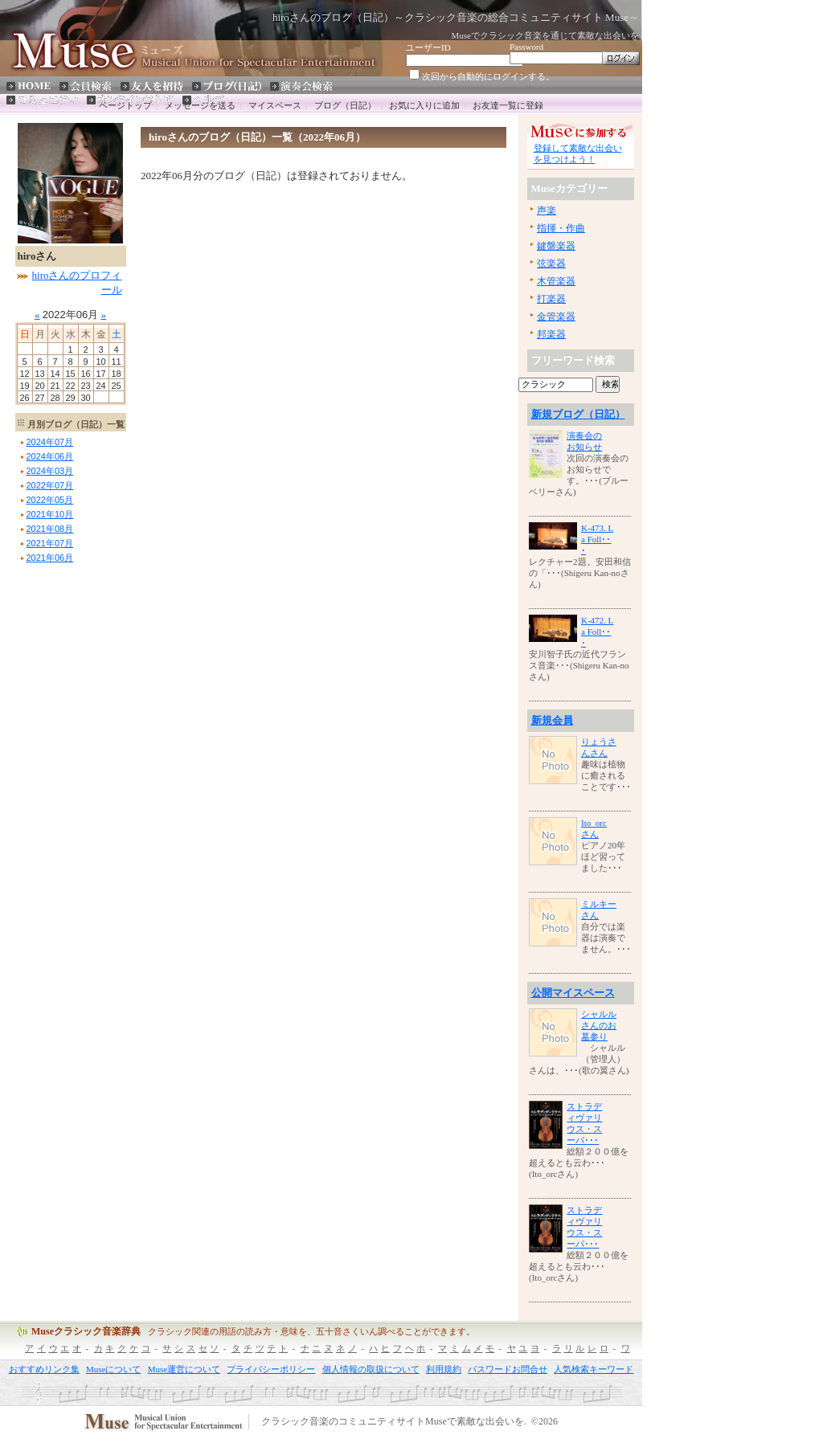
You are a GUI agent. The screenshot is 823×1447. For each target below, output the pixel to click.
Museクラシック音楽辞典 (86, 1331)
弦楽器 (551, 263)
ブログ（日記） (345, 105)
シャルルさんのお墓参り (598, 1025)
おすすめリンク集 (44, 1369)
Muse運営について (184, 1369)
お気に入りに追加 (424, 105)
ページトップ (125, 105)
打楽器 (551, 299)
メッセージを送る (200, 105)
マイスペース (274, 105)
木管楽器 (556, 281)
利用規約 (443, 1369)
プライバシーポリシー (271, 1369)
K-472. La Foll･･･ (597, 631)
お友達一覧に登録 (508, 105)
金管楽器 (556, 316)
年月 (50, 442)
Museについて (113, 1369)
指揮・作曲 (561, 228)
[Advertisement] (63, 807)
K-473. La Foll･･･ (597, 539)
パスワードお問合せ (507, 1369)
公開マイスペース (573, 993)
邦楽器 (551, 334)
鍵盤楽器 (556, 245)
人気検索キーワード (593, 1369)
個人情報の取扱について (371, 1369)
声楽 (546, 210)
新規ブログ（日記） (578, 414)
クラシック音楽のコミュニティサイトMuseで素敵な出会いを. (393, 1422)
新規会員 (552, 720)
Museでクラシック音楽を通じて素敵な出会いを (545, 35)
